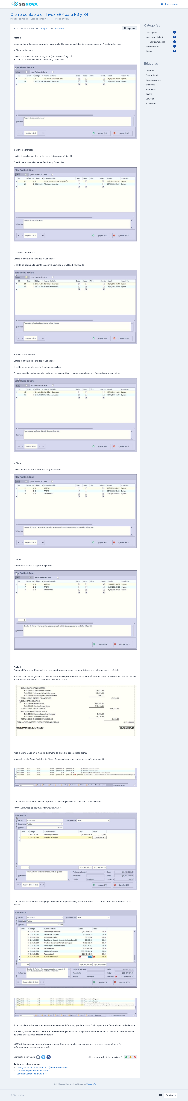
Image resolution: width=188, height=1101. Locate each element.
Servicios (150, 98)
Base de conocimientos (41, 19)
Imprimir (129, 28)
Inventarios (151, 89)
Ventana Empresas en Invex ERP (33, 1070)
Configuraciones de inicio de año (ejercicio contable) (42, 1067)
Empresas (150, 84)
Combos (150, 70)
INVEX (149, 94)
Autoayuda (43, 28)
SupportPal (91, 1084)
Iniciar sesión (171, 4)
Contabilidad (59, 28)
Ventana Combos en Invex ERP (32, 1073)
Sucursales (151, 103)
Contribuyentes (153, 80)
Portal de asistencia (19, 19)
